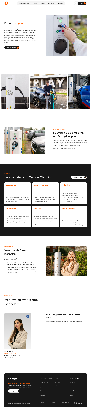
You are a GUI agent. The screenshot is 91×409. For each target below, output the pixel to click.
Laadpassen (72, 382)
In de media (57, 387)
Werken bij (72, 393)
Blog (56, 385)
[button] (75, 3)
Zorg (41, 387)
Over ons (72, 387)
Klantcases (57, 382)
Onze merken (73, 385)
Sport (41, 390)
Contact (71, 395)
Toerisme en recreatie (45, 385)
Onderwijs (42, 393)
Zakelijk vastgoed (44, 382)
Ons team (72, 390)
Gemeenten (42, 395)
